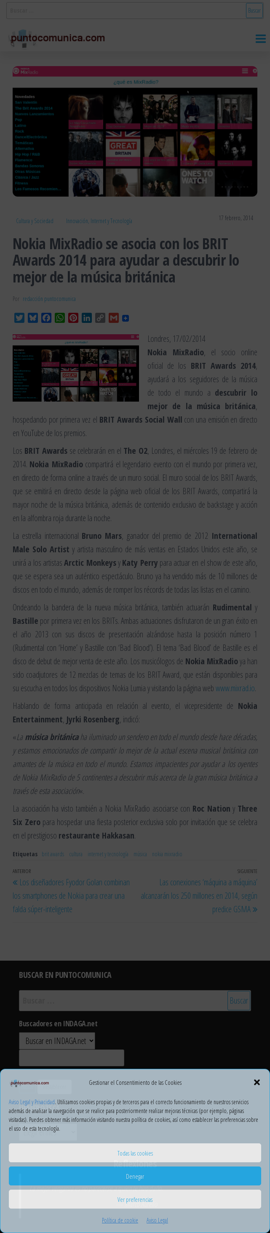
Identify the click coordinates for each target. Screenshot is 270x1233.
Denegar (135, 1176)
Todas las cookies (135, 1153)
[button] (257, 1082)
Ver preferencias (135, 1199)
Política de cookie (120, 1220)
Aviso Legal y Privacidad (32, 1102)
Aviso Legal (157, 1220)
